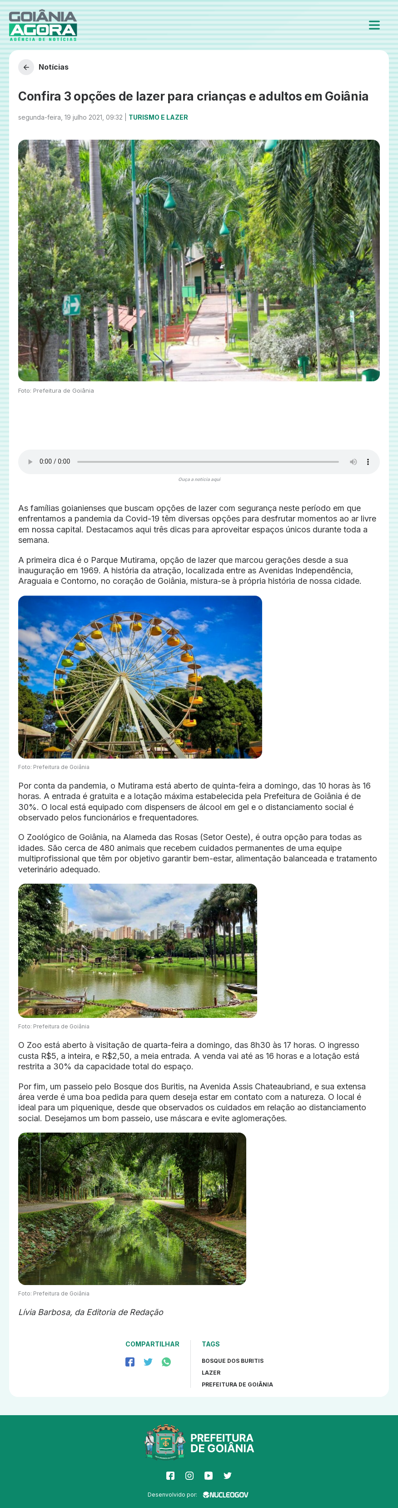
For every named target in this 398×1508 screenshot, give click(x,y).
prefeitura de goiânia (237, 1384)
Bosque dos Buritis (233, 1360)
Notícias (43, 67)
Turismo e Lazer (158, 117)
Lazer (211, 1372)
